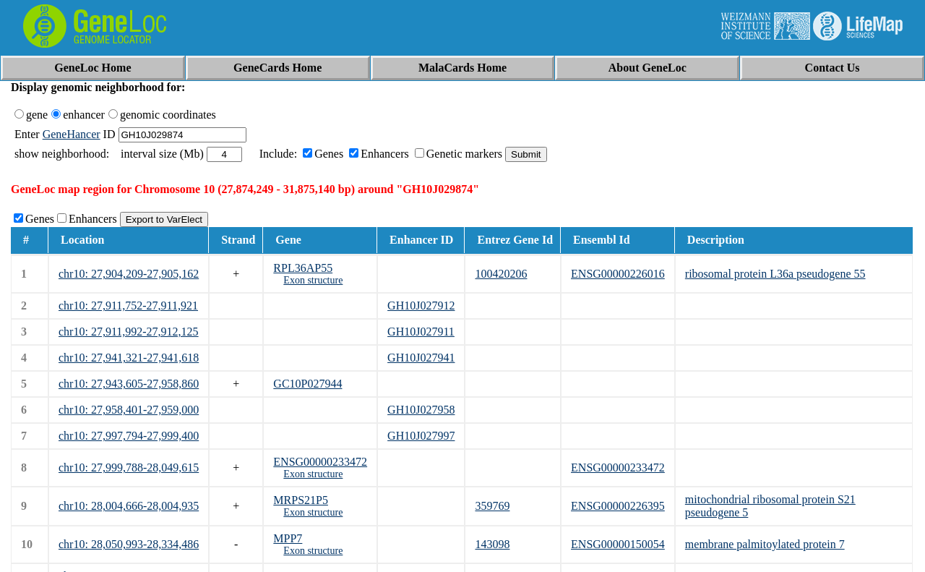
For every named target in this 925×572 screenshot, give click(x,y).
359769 (492, 506)
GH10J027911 (421, 331)
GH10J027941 (421, 357)
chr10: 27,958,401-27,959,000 (129, 410)
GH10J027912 (421, 305)
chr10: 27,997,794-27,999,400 (129, 436)
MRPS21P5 (300, 500)
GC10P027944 (307, 383)
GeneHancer (71, 134)
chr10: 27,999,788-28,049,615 (129, 467)
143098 (492, 544)
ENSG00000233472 (320, 462)
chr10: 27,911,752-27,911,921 (128, 305)
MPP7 (287, 538)
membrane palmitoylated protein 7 (765, 544)
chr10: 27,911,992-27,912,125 (129, 331)
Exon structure (313, 280)
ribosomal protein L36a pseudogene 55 (775, 274)
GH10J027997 (421, 436)
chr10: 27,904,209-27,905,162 (129, 274)
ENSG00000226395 (618, 506)
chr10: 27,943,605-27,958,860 (129, 383)
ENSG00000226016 (618, 274)
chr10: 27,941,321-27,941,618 (129, 357)
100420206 (501, 274)
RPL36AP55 (302, 268)
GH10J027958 (421, 410)
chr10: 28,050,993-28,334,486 (129, 544)
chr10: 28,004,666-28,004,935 (129, 506)
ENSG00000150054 (618, 544)
